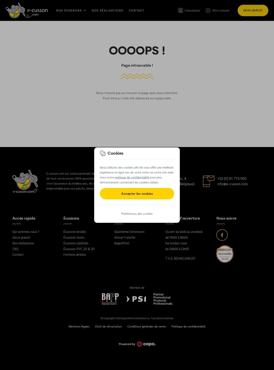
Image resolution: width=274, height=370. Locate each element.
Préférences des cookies (137, 214)
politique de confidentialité (132, 177)
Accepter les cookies (137, 194)
